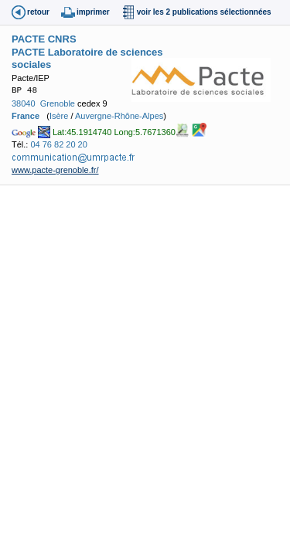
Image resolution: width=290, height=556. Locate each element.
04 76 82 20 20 (58, 144)
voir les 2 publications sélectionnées (204, 12)
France (25, 115)
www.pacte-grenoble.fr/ (55, 170)
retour (38, 12)
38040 (24, 103)
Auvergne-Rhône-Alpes (119, 115)
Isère (58, 115)
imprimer (93, 12)
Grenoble (57, 103)
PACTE (28, 39)
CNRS (62, 39)
